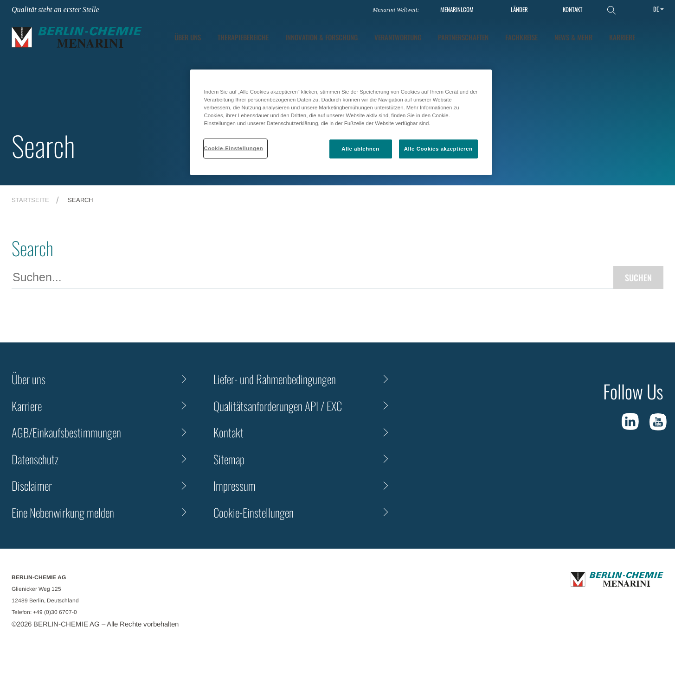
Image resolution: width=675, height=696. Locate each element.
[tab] (321, 37)
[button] (657, 37)
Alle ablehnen (360, 149)
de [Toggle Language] (656, 8)
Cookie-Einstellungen (253, 512)
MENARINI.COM (457, 9)
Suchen (638, 278)
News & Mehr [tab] (573, 37)
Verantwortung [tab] (397, 37)
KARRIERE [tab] (622, 37)
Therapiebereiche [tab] (243, 37)
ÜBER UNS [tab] (187, 37)
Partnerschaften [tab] (463, 37)
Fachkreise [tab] (521, 37)
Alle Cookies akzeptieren (438, 149)
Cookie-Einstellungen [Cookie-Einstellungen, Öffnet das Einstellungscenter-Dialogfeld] (234, 148)
